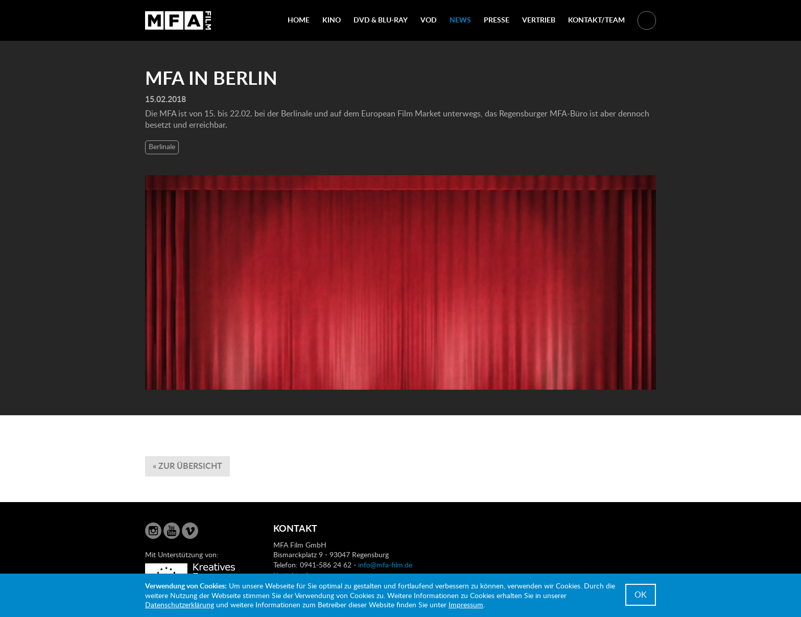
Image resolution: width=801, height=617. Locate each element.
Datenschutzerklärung (179, 604)
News (460, 20)
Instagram (153, 531)
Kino (331, 20)
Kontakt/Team (596, 20)
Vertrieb (538, 20)
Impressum (466, 604)
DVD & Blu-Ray (381, 20)
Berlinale (162, 146)
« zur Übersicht (187, 465)
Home (299, 20)
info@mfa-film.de (385, 564)
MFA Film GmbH (178, 20)
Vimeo (190, 531)
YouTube (171, 531)
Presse (496, 20)
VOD (428, 20)
